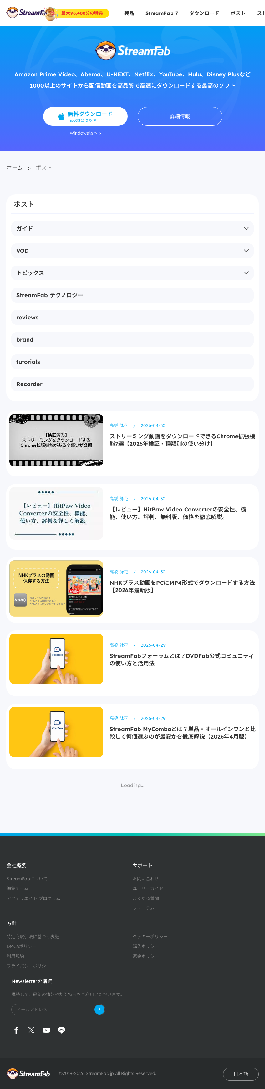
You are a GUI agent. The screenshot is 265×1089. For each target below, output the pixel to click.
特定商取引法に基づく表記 (33, 936)
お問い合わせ (146, 879)
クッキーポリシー (150, 936)
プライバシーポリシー (28, 966)
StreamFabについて (27, 879)
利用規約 (15, 956)
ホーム (14, 167)
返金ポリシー (146, 956)
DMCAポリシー (22, 946)
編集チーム (17, 888)
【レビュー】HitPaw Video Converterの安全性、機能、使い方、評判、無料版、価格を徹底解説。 (178, 513)
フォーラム (144, 908)
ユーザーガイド (148, 888)
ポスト (238, 13)
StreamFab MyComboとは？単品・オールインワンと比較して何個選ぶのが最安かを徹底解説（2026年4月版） (183, 732)
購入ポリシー (146, 946)
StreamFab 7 (161, 13)
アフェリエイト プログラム (33, 898)
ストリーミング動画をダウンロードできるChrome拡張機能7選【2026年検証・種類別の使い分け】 (182, 440)
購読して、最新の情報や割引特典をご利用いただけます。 (68, 994)
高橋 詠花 (120, 425)
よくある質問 (146, 898)
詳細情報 (180, 116)
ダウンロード (204, 13)
